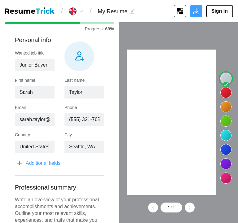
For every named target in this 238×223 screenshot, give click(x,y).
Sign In (219, 11)
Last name (74, 80)
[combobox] (35, 65)
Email (20, 107)
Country (22, 134)
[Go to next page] (197, 207)
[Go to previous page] (160, 207)
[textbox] (35, 65)
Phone (70, 107)
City (68, 134)
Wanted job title (30, 52)
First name (25, 80)
